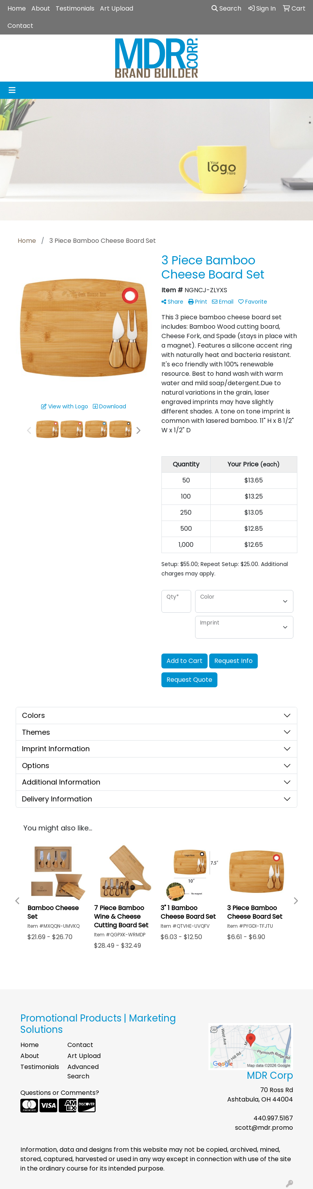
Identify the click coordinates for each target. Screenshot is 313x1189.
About (40, 8)
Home (16, 8)
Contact (20, 25)
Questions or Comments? (59, 1092)
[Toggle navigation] (12, 90)
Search (226, 8)
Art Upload (116, 8)
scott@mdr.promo (264, 1127)
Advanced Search (83, 1071)
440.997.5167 (273, 1118)
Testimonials (75, 8)
